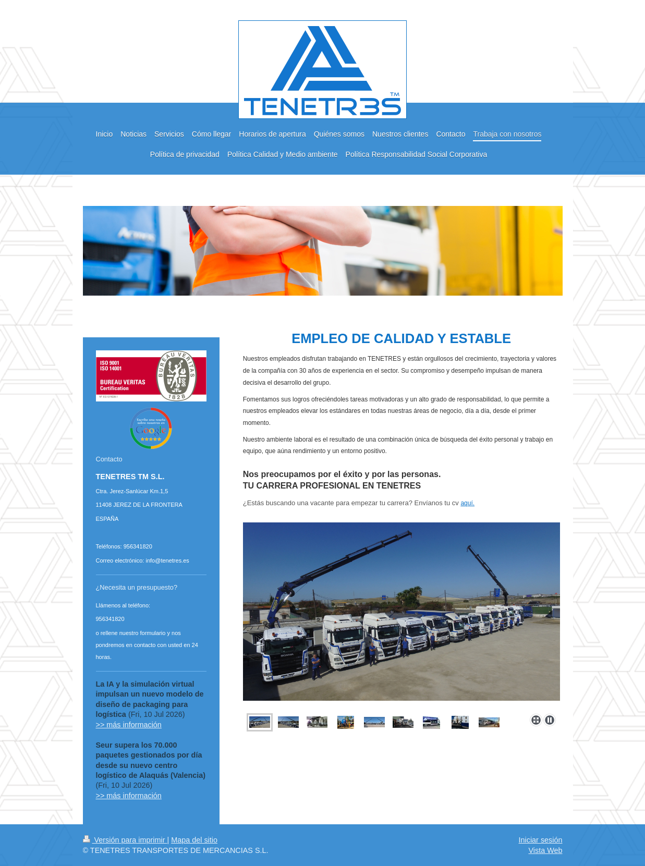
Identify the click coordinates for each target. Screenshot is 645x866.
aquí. (467, 503)
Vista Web (545, 850)
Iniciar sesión (541, 840)
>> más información (129, 725)
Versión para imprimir (125, 840)
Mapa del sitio (194, 840)
